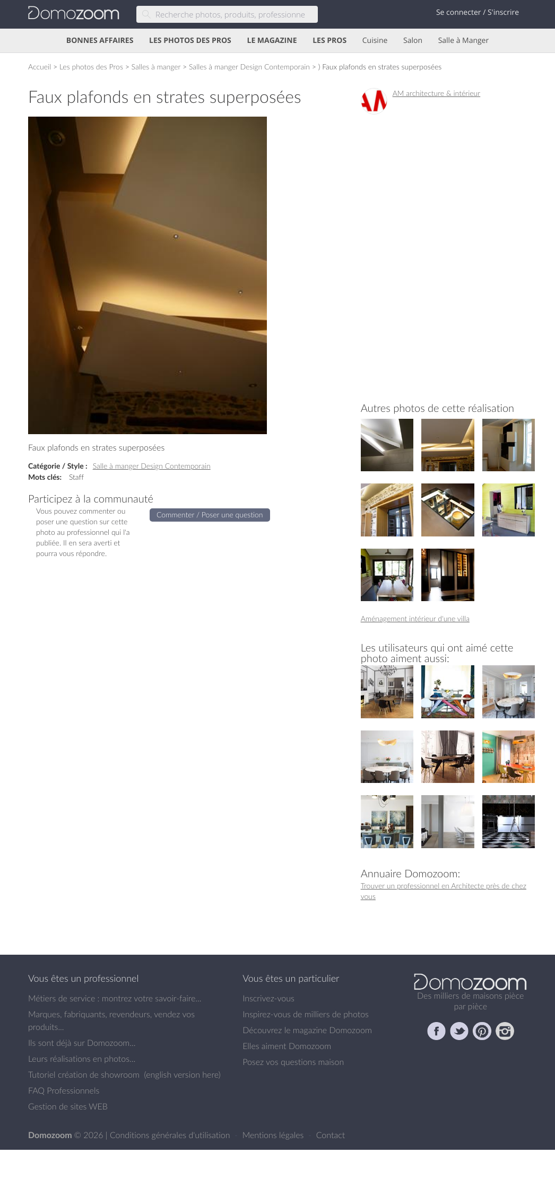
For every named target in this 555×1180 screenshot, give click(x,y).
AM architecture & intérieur (437, 93)
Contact (330, 1135)
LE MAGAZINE (272, 41)
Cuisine (375, 41)
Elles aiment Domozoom (286, 1046)
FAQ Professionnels (63, 1090)
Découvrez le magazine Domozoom (307, 1030)
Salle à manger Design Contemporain (152, 466)
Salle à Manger (463, 41)
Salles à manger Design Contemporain (249, 66)
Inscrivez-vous (268, 998)
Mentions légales (274, 1135)
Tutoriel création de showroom (84, 1074)
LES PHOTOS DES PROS (190, 41)
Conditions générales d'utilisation (171, 1135)
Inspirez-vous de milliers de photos (305, 1014)
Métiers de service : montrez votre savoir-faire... (115, 998)
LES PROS (329, 41)
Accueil (39, 66)
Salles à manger (156, 66)
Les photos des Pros (91, 66)
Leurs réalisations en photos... (81, 1058)
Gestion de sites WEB (68, 1106)
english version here (182, 1074)
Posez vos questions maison (293, 1062)
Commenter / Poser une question (210, 514)
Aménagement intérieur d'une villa (415, 618)
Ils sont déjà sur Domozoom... (81, 1043)
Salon (412, 41)
